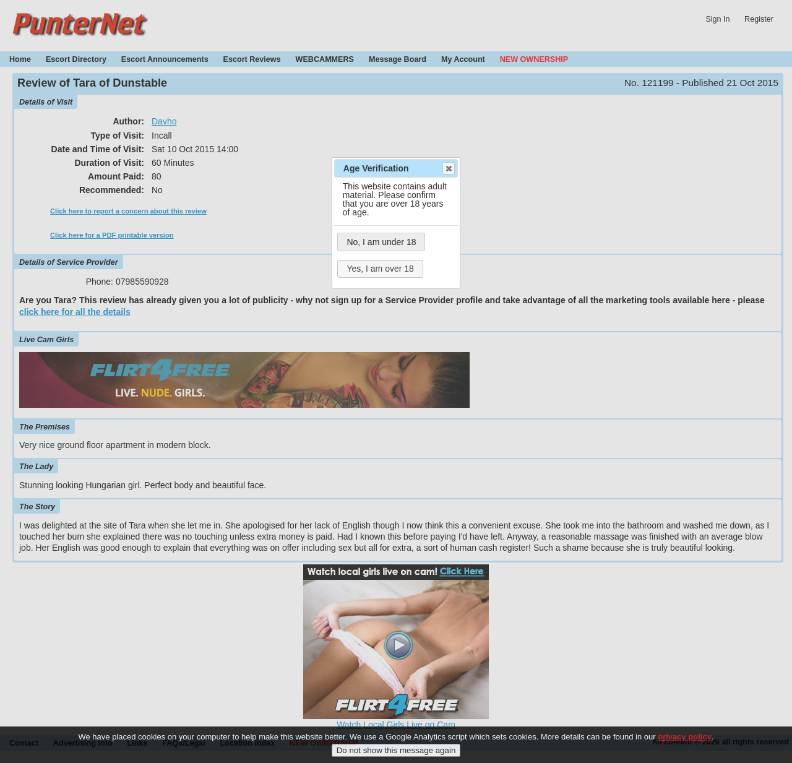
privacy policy (685, 740)
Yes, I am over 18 (379, 269)
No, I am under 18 (381, 242)
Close (448, 168)
